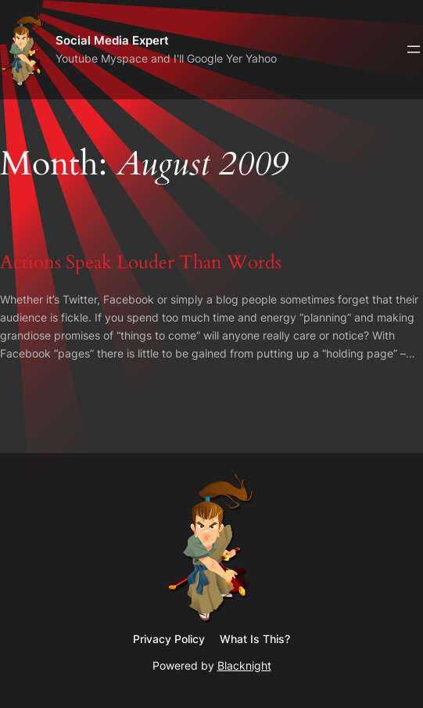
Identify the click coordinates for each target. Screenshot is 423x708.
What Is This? (255, 638)
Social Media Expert (112, 40)
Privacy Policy (169, 638)
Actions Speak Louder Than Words (140, 263)
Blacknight (244, 665)
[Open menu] (413, 49)
